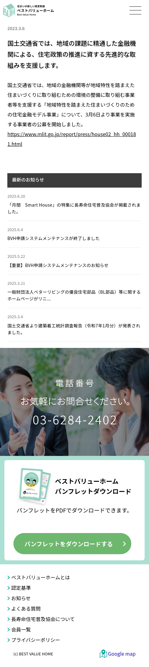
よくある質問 (26, 608)
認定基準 (21, 587)
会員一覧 (21, 629)
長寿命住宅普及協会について (43, 619)
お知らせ (21, 598)
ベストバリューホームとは (40, 577)
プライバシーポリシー (35, 639)
